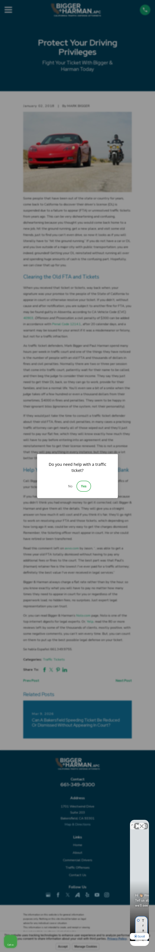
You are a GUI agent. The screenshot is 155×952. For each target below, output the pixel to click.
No (70, 486)
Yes (83, 486)
